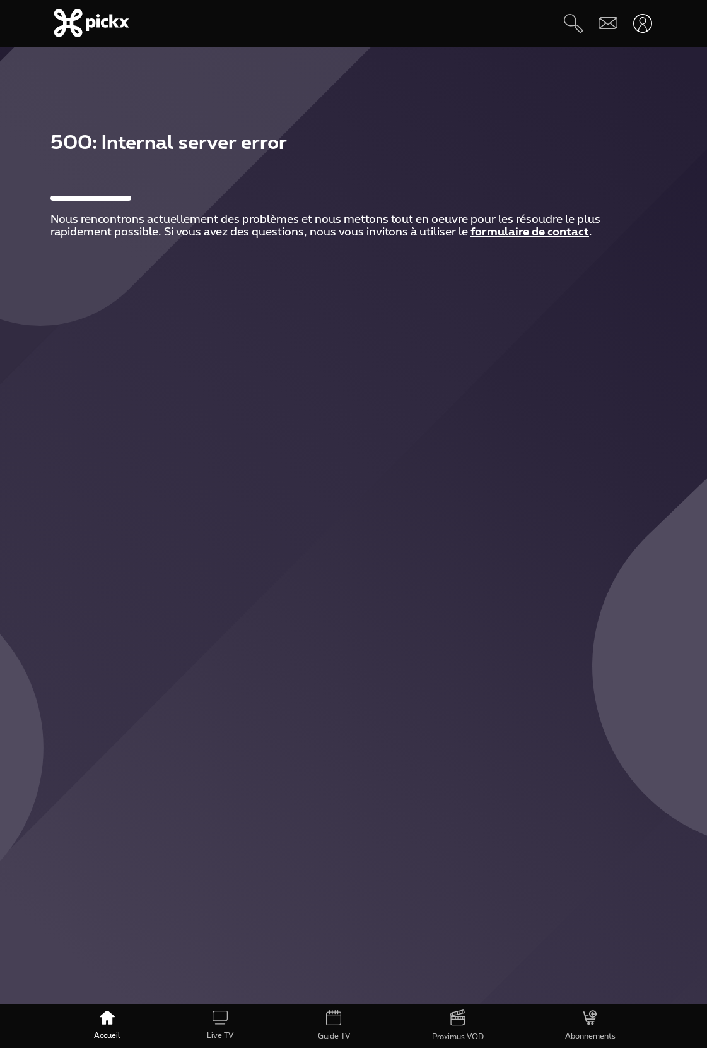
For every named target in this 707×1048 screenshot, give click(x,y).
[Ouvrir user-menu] (642, 23)
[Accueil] (107, 1026)
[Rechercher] (573, 23)
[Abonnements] (590, 1026)
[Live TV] (221, 1026)
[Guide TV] (334, 1026)
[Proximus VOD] (458, 1026)
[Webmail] (607, 23)
